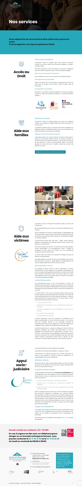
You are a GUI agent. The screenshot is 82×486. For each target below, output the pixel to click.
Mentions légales (36, 483)
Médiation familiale (42, 118)
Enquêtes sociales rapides (45, 369)
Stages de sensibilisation (44, 407)
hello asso (65, 417)
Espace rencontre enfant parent (47, 134)
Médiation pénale (42, 360)
